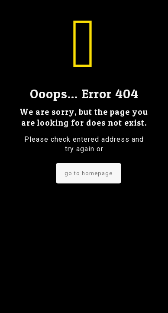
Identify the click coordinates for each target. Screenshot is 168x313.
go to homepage (89, 173)
